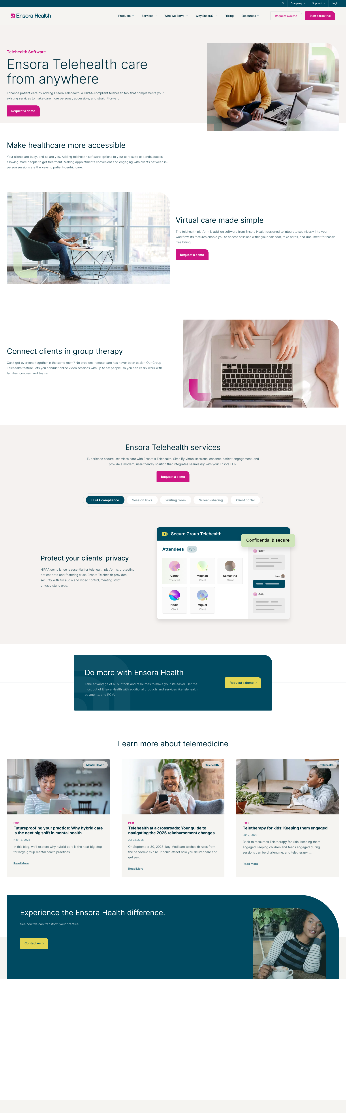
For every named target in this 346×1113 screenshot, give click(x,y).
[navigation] (196, 16)
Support (317, 3)
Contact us (34, 943)
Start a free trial (320, 15)
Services (147, 15)
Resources (248, 15)
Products (124, 15)
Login (335, 3)
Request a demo (286, 16)
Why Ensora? (204, 15)
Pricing (229, 15)
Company (296, 3)
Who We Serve (174, 15)
